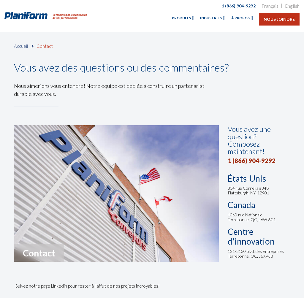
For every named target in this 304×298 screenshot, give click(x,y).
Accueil (21, 46)
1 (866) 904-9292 (239, 5)
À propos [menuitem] (240, 18)
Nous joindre (279, 19)
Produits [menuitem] (181, 18)
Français (270, 6)
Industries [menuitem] (211, 18)
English (292, 6)
